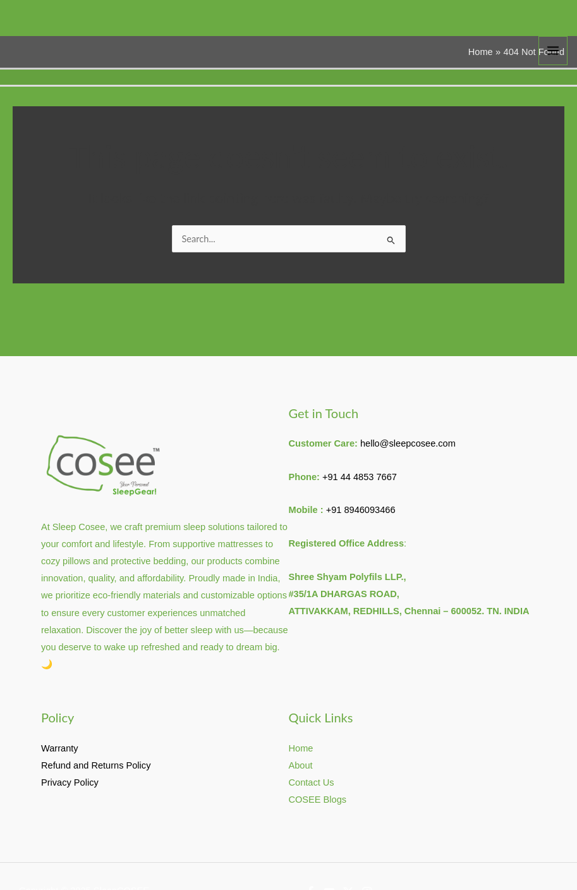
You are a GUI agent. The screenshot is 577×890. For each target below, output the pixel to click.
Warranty (59, 748)
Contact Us (311, 782)
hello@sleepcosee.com (408, 443)
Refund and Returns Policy (95, 765)
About (301, 765)
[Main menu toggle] (553, 50)
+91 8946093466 (361, 510)
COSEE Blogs (318, 799)
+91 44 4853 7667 (359, 477)
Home (301, 748)
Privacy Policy (70, 782)
